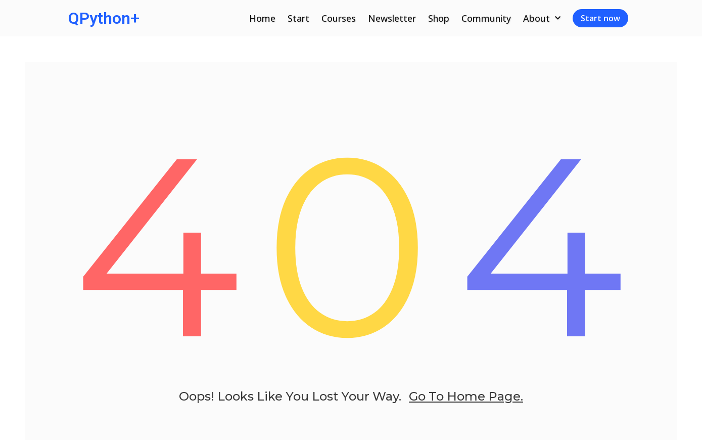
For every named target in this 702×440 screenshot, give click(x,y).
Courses (338, 18)
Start (298, 18)
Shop (438, 18)
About (541, 18)
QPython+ (103, 18)
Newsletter (392, 18)
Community (486, 18)
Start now (600, 18)
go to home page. (466, 396)
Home (262, 18)
